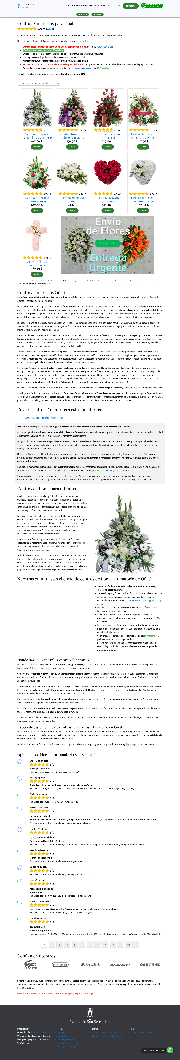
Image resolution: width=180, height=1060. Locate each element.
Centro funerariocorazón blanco (143, 199)
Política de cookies (63, 1036)
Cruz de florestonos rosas (37, 263)
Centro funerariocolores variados (72, 135)
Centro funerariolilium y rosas (37, 199)
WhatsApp (103, 68)
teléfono (108, 470)
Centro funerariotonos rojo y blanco (143, 135)
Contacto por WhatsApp (66, 1046)
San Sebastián (114, 6)
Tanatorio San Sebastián (28, 6)
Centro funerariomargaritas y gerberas (36, 135)
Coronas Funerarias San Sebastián (107, 1032)
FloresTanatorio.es (38, 1032)
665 (128, 944)
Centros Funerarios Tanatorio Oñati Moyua (44, 418)
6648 (50, 29)
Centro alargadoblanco (72, 199)
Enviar (37, 147)
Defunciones (100, 6)
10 (113, 944)
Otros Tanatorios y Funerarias (142, 1032)
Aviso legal (59, 1032)
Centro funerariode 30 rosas (108, 135)
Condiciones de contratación (67, 1043)
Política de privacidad (64, 1039)
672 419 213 (118, 470)
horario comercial (105, 47)
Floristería (130, 6)
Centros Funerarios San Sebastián (107, 1036)
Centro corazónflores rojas (108, 199)
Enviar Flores (82, 14)
